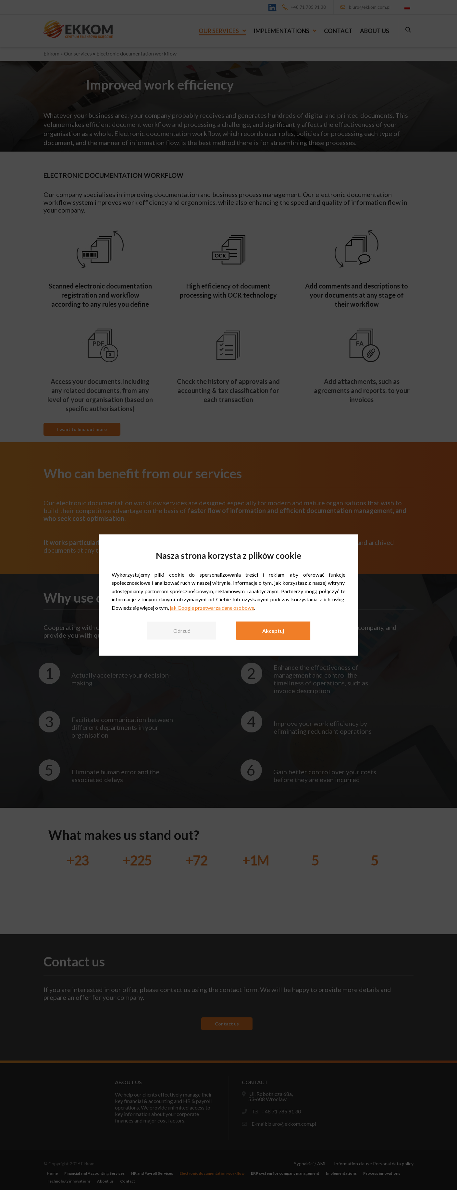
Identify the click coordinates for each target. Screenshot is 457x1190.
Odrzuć (181, 630)
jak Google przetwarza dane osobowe (212, 608)
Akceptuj (273, 630)
